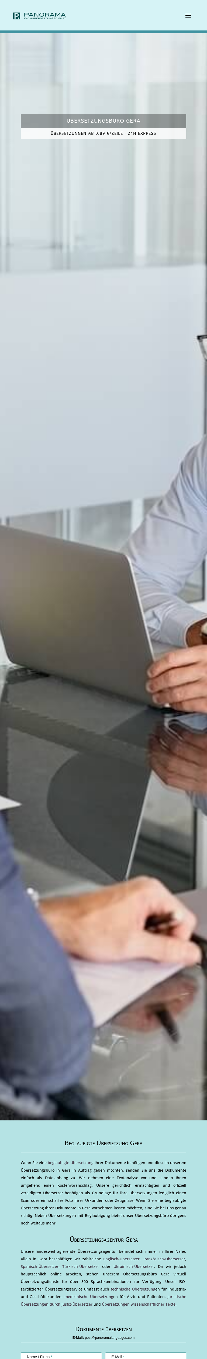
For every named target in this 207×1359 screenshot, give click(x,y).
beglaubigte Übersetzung (71, 1162)
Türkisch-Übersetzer (80, 1266)
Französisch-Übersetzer (164, 1258)
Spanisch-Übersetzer (39, 1266)
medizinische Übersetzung (88, 1296)
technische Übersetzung (133, 1289)
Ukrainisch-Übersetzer (133, 1266)
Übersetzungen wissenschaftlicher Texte (138, 1304)
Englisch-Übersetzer (121, 1258)
